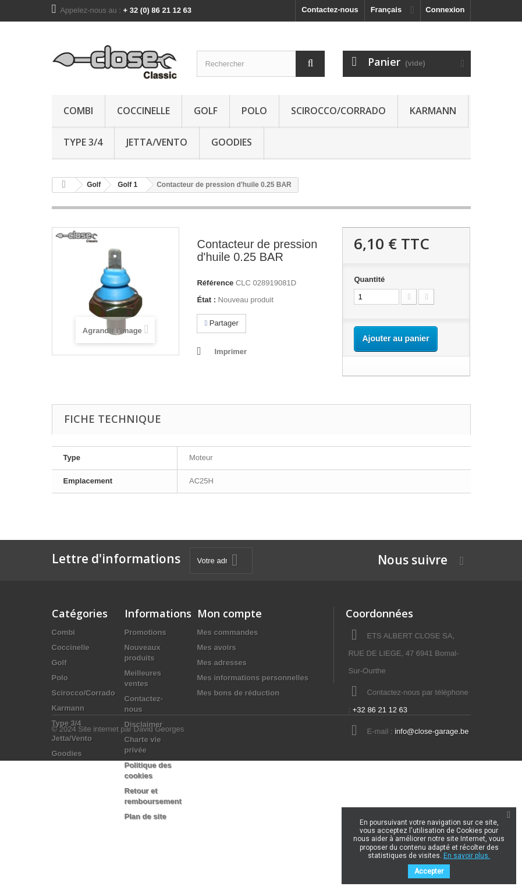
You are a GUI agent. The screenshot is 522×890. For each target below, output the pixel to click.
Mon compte (229, 613)
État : (206, 299)
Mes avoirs (216, 647)
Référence (215, 282)
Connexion (444, 9)
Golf (206, 110)
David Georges (159, 858)
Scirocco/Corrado (338, 110)
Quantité (369, 279)
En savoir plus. (466, 856)
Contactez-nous (329, 9)
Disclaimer (144, 724)
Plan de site (145, 816)
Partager (221, 323)
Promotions (145, 632)
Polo (254, 110)
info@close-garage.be (431, 731)
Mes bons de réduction (238, 692)
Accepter (428, 871)
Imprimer (230, 351)
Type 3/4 (82, 142)
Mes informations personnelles (252, 677)
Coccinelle (143, 110)
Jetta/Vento (156, 142)
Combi (78, 110)
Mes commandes (227, 632)
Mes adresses (222, 662)
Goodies (231, 142)
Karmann (433, 110)
